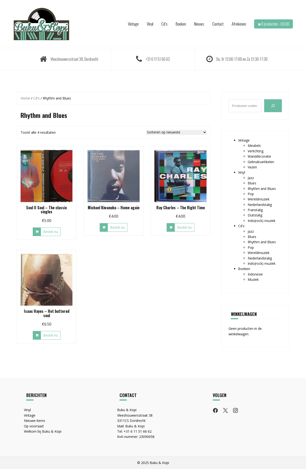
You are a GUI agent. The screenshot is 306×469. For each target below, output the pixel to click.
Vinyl (150, 24)
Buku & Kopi (135, 426)
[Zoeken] (273, 105)
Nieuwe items (34, 420)
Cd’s (164, 24)
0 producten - (275, 24)
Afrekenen (239, 24)
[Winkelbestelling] (176, 132)
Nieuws (199, 24)
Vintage (133, 24)
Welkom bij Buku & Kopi (42, 431)
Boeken (181, 24)
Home (25, 98)
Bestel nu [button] (50, 231)
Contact (218, 24)
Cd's (36, 98)
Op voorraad (34, 426)
